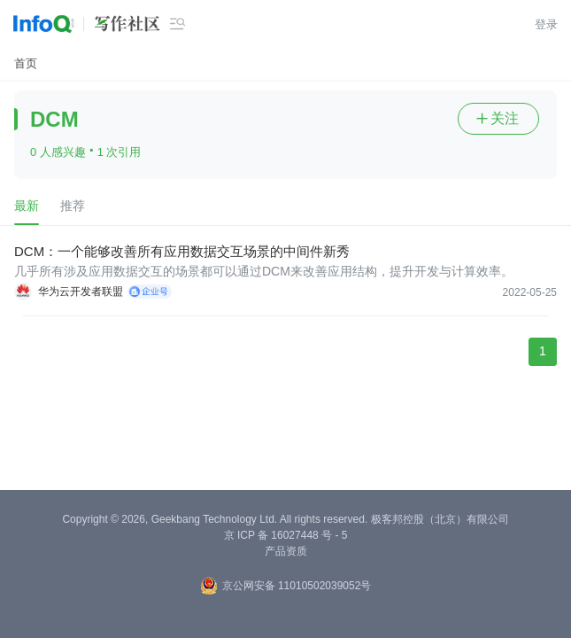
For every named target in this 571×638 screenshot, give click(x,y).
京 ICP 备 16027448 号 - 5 (286, 535)
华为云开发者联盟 (80, 291)
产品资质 (286, 551)
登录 (546, 24)
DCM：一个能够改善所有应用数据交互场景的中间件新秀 (182, 251)
